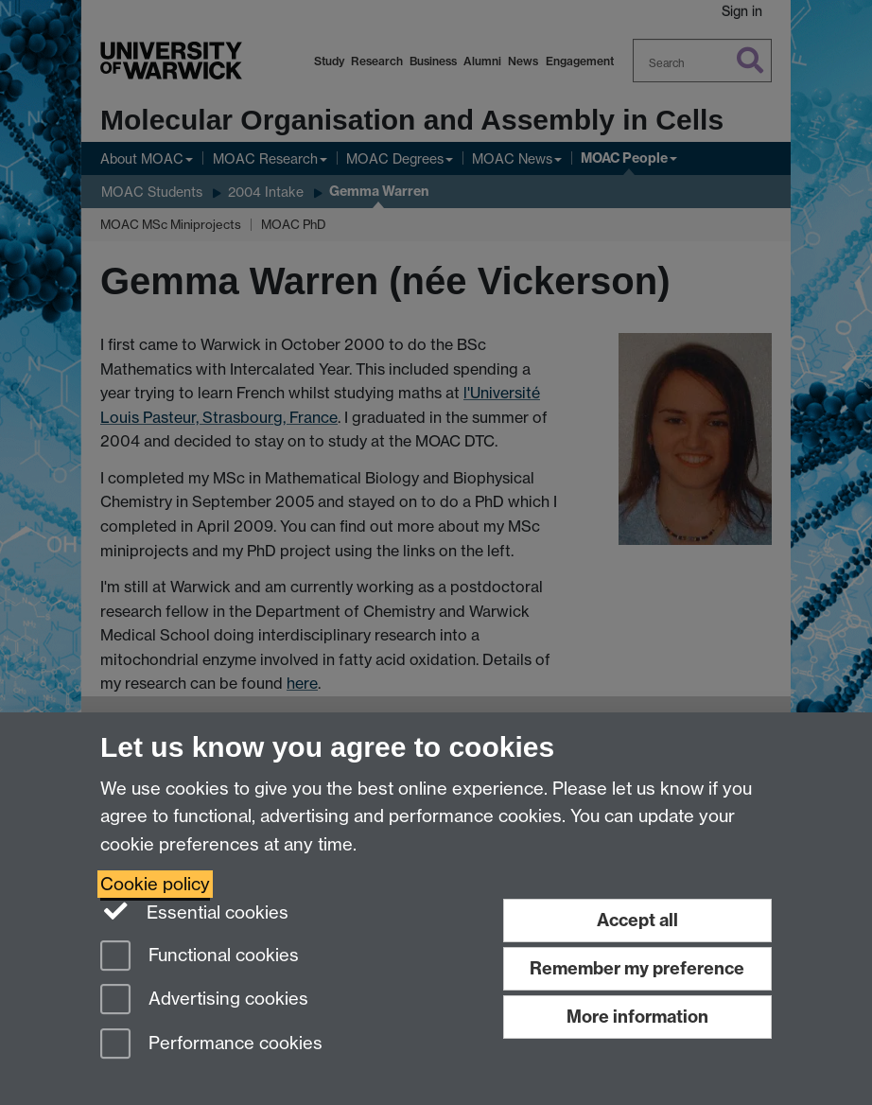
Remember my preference (637, 968)
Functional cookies (199, 956)
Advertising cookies (204, 1000)
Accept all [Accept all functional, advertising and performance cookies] (637, 920)
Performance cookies (211, 1044)
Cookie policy (155, 884)
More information (637, 1016)
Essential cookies (194, 911)
